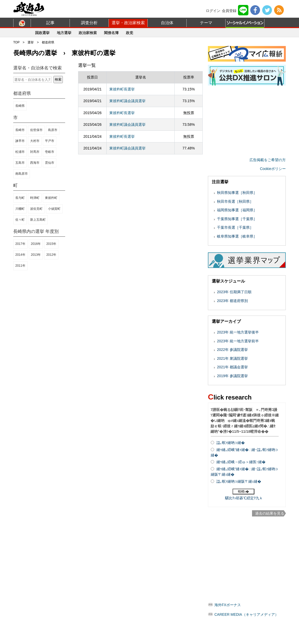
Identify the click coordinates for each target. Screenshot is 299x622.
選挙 (31, 42)
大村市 (34, 141)
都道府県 (48, 42)
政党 (129, 33)
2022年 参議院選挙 (232, 350)
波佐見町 (36, 209)
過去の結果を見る (269, 513)
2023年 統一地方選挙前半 (238, 341)
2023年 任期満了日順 (234, 292)
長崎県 (20, 106)
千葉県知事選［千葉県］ (237, 219)
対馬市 (34, 152)
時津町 (34, 198)
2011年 (20, 265)
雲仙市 (49, 163)
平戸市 (49, 141)
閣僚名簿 (111, 33)
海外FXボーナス (227, 605)
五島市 (20, 163)
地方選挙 (64, 33)
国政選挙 (42, 33)
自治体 (167, 23)
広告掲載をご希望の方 (267, 160)
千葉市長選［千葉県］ (235, 227)
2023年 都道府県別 (232, 301)
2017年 (20, 244)
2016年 (36, 244)
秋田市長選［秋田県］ (235, 201)
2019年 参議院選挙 (232, 376)
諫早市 (20, 141)
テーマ (206, 23)
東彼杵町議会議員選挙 (127, 101)
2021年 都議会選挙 (232, 367)
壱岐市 (49, 152)
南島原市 (21, 173)
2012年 (51, 255)
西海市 (34, 163)
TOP (16, 42)
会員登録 (229, 11)
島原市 (52, 130)
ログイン (213, 11)
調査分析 (89, 23)
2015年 (51, 244)
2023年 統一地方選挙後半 (238, 332)
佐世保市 (36, 130)
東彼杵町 (51, 198)
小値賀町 (54, 209)
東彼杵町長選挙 (122, 89)
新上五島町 (38, 219)
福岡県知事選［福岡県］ (237, 210)
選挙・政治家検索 (128, 23)
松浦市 (20, 152)
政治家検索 (88, 33)
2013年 (36, 255)
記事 (50, 23)
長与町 (20, 198)
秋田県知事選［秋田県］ (237, 193)
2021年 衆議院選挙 (232, 358)
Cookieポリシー (273, 169)
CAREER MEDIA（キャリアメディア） (246, 614)
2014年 (20, 255)
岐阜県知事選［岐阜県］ (237, 236)
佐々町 (20, 219)
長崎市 (20, 130)
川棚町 (20, 209)
